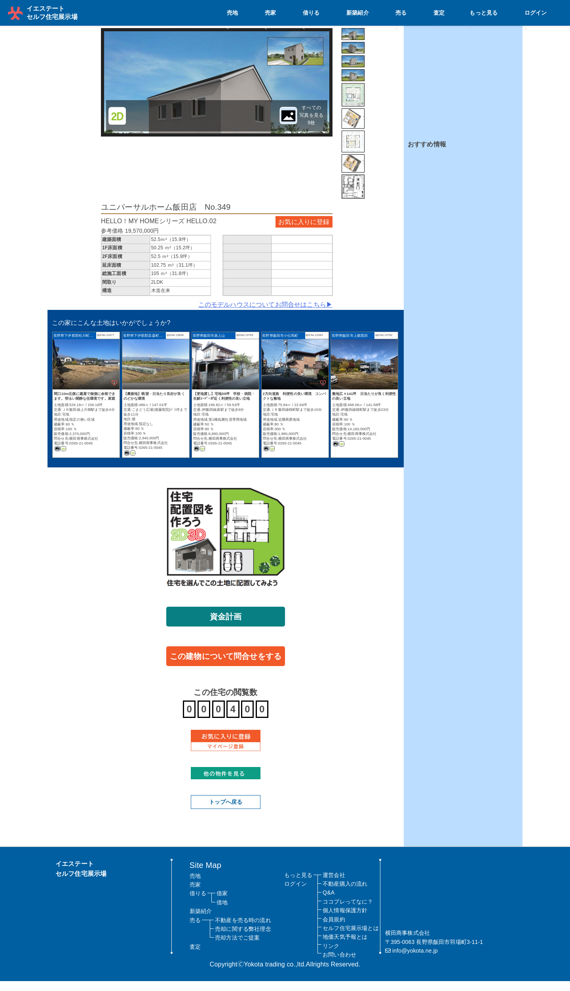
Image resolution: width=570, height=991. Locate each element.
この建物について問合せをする (225, 665)
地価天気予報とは (345, 947)
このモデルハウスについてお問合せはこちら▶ (265, 314)
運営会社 (334, 884)
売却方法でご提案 (237, 947)
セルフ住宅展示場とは (351, 938)
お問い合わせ (339, 964)
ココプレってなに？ (348, 911)
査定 (484, 12)
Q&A (328, 902)
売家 (383, 12)
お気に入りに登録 (303, 231)
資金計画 (226, 626)
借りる (407, 12)
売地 (362, 12)
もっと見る (512, 12)
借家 (222, 903)
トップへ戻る (226, 812)
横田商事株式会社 (83, 448)
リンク (331, 956)
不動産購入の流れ (345, 893)
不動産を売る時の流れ (243, 929)
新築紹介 (437, 12)
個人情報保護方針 (345, 920)
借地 (222, 912)
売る (463, 12)
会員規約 (334, 929)
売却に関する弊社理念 (243, 939)
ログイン (547, 12)
